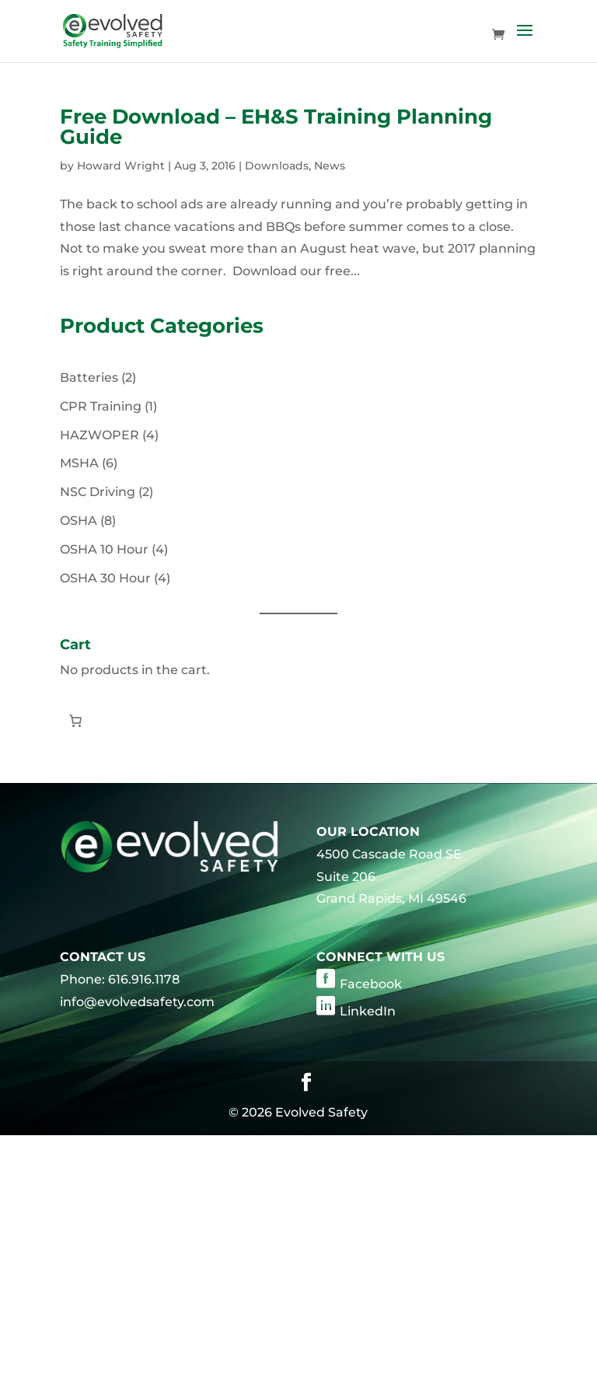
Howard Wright (121, 166)
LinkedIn (368, 1011)
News (329, 166)
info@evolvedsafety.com (137, 1001)
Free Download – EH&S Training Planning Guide (276, 126)
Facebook (371, 984)
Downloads (277, 166)
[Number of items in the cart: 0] (75, 720)
